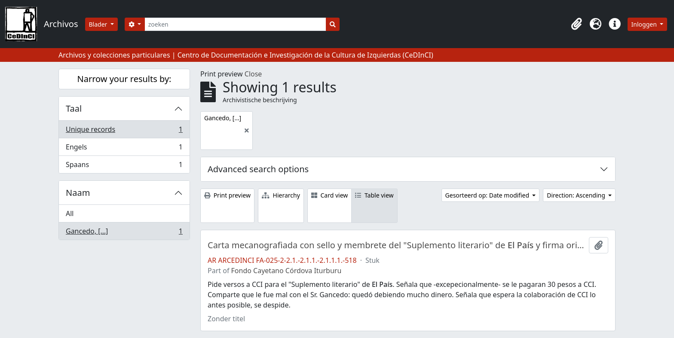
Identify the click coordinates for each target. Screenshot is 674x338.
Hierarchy (281, 195)
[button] (576, 24)
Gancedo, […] (124, 233)
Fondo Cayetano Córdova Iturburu (286, 270)
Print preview (227, 195)
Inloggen (645, 24)
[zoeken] (235, 24)
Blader (99, 24)
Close (253, 74)
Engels (124, 149)
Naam (78, 192)
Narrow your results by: (124, 79)
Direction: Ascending (577, 195)
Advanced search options (258, 169)
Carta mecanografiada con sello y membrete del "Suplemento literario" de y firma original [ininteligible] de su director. (396, 245)
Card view (329, 195)
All (70, 213)
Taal (74, 108)
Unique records (124, 131)
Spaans (124, 166)
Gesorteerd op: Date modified (488, 195)
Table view (374, 195)
